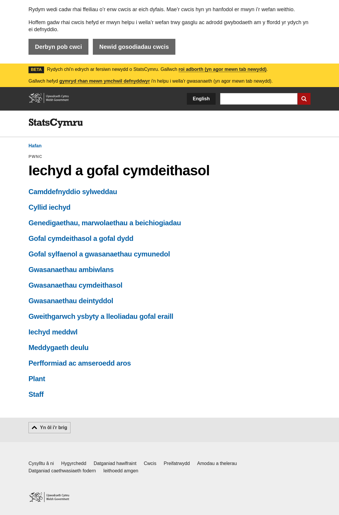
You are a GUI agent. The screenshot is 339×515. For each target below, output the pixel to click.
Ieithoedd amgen (120, 470)
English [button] (201, 98)
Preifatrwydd (177, 463)
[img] (55, 123)
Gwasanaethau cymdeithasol (75, 285)
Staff (35, 394)
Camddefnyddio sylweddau (72, 192)
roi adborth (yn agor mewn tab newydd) (223, 69)
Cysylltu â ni (41, 463)
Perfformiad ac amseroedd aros (79, 363)
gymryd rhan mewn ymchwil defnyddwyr (104, 81)
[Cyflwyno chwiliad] (304, 99)
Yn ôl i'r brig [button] (53, 427)
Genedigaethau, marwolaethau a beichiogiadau (104, 223)
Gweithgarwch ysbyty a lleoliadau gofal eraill (100, 316)
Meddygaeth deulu (58, 347)
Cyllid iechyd (49, 207)
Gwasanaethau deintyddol (70, 301)
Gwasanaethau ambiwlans (71, 270)
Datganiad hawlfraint (115, 463)
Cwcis (150, 463)
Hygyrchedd (73, 463)
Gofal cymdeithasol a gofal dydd (80, 238)
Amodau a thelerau (217, 463)
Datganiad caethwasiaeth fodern (62, 470)
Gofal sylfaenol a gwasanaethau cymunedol (99, 254)
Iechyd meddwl (53, 332)
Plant (36, 379)
